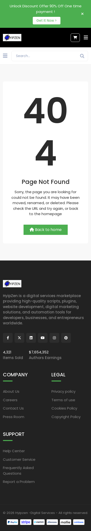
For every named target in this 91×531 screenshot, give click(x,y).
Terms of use (63, 399)
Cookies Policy (64, 408)
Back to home (46, 229)
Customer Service (19, 459)
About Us (11, 391)
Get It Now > (46, 20)
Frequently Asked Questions (18, 470)
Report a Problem (19, 481)
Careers (10, 399)
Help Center (14, 450)
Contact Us (13, 408)
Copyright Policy (66, 416)
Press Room (13, 416)
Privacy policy (63, 391)
